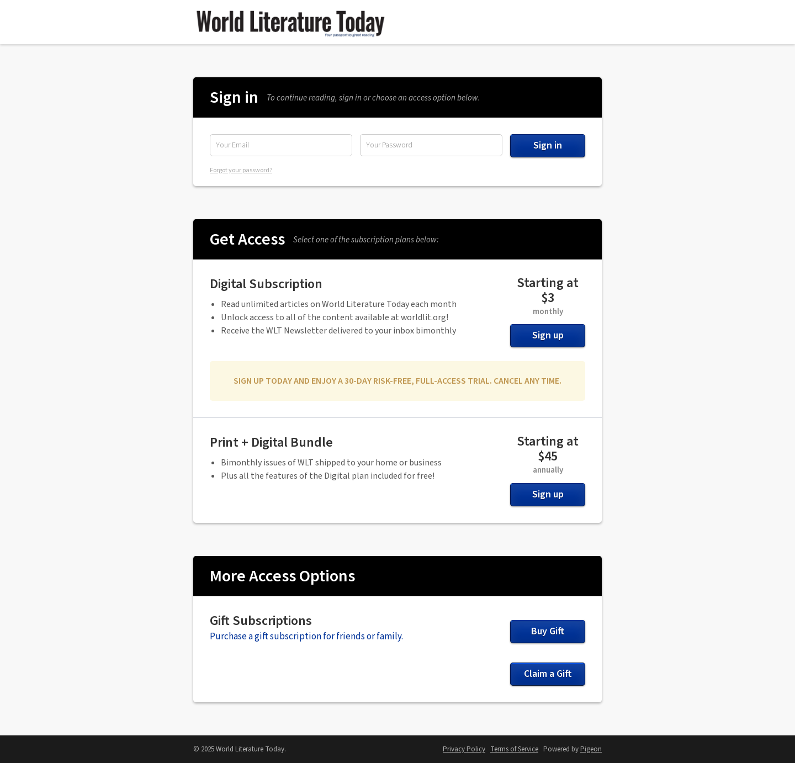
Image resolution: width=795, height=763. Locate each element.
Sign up (548, 335)
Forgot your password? (241, 170)
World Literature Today (289, 22)
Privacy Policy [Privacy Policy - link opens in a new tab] (464, 749)
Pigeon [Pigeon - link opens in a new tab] (591, 749)
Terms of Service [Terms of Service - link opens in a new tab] (514, 749)
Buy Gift (548, 631)
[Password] (431, 145)
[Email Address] (281, 145)
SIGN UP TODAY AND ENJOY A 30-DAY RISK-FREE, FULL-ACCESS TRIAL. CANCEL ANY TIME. (397, 381)
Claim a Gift (548, 674)
